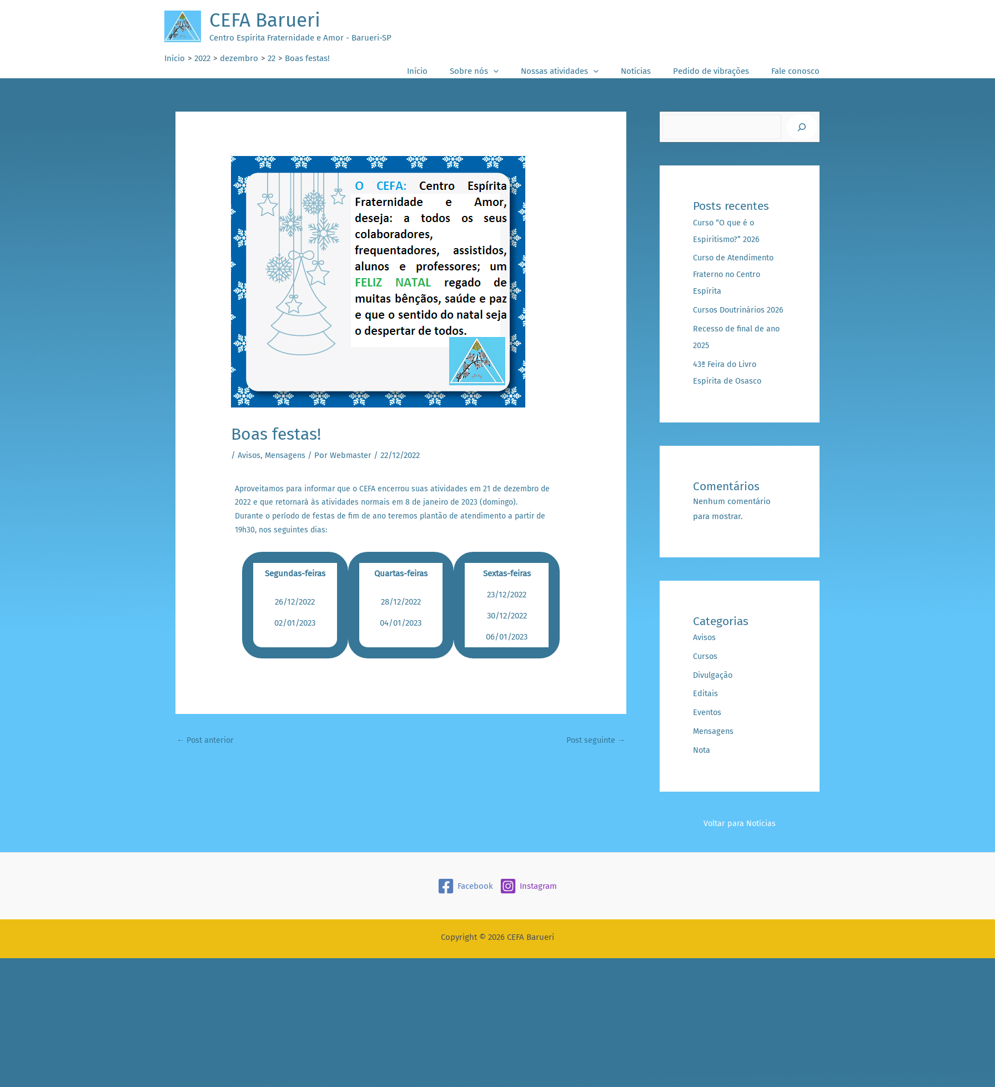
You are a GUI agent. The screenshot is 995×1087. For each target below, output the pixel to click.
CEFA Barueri (264, 20)
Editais (705, 710)
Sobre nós (499, 71)
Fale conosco (798, 71)
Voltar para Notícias (739, 840)
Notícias (650, 71)
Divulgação (713, 692)
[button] (518, 71)
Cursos (705, 673)
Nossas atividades (579, 71)
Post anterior (207, 740)
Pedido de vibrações (719, 71)
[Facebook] (465, 902)
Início (448, 71)
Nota (702, 767)
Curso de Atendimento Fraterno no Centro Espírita (735, 274)
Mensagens (287, 455)
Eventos (707, 729)
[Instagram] (528, 902)
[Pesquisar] (802, 126)
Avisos (250, 455)
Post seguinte (594, 740)
